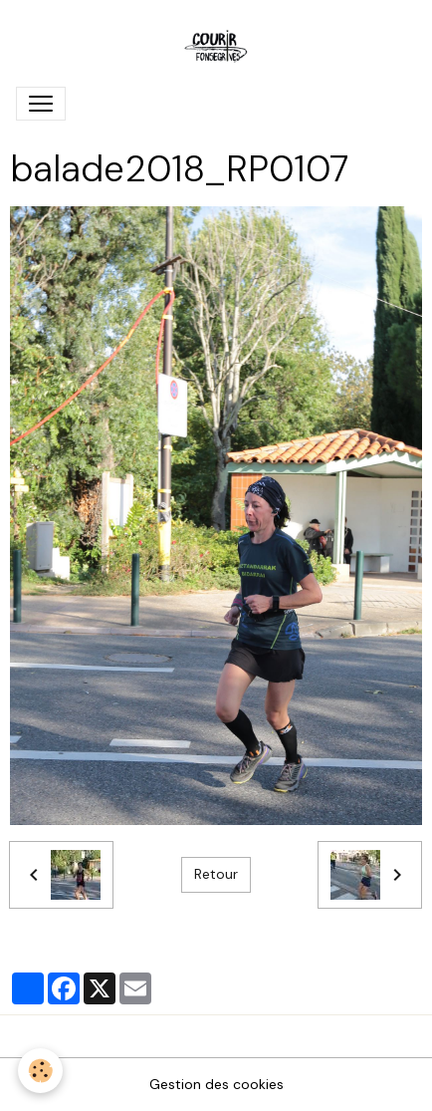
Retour (216, 874)
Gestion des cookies (216, 1084)
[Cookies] (40, 1070)
